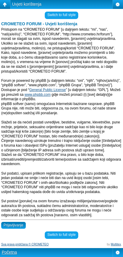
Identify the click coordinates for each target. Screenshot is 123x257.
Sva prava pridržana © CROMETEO (25, 244)
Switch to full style (61, 15)
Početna (9, 252)
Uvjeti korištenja (26, 4)
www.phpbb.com (38, 95)
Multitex (116, 244)
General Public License (47, 90)
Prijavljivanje (13, 225)
